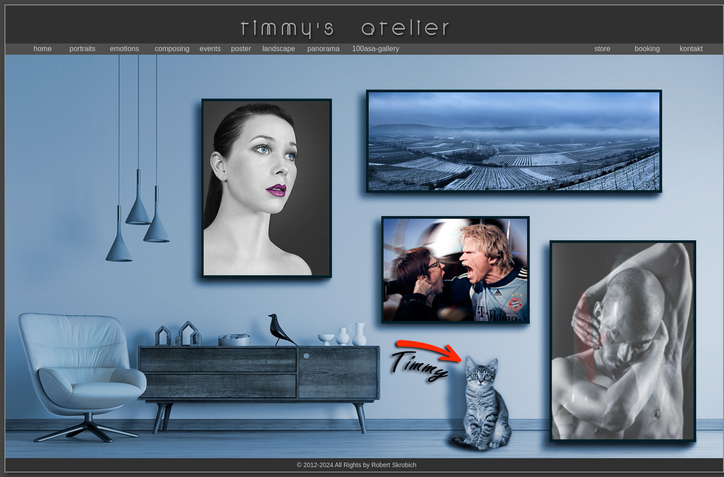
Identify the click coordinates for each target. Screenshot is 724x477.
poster (241, 48)
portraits (83, 48)
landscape (278, 48)
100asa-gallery (375, 48)
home (43, 48)
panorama (323, 48)
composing (172, 48)
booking (647, 48)
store (602, 48)
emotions (124, 48)
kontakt (691, 48)
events (210, 48)
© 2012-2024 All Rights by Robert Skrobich (356, 464)
